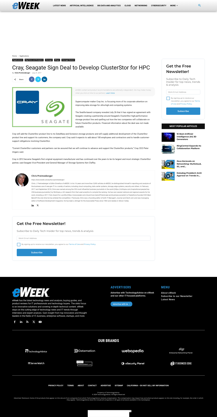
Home (14, 56)
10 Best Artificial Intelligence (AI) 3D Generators (186, 137)
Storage (49, 60)
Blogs (57, 60)
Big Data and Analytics (34, 60)
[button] (199, 5)
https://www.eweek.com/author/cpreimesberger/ (47, 180)
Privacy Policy (90, 244)
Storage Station (68, 60)
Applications (17, 60)
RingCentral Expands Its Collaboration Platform (189, 147)
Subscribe (36, 252)
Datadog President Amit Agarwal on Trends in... (189, 174)
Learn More (110, 93)
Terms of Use (74, 244)
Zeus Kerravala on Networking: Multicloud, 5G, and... (189, 164)
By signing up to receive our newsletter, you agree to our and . (58, 244)
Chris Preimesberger (22, 73)
